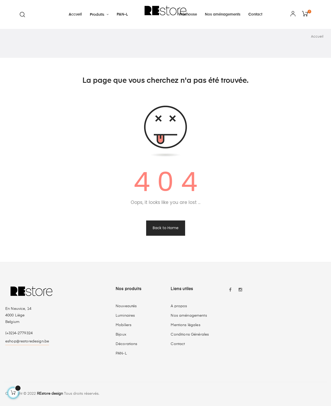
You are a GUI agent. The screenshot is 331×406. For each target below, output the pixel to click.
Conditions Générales (190, 334)
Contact (178, 344)
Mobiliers (123, 325)
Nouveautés (126, 306)
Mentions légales (185, 325)
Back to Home (166, 227)
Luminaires (125, 315)
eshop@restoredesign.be (27, 341)
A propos (179, 306)
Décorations (126, 344)
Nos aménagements (189, 315)
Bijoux (121, 334)
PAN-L (121, 353)
